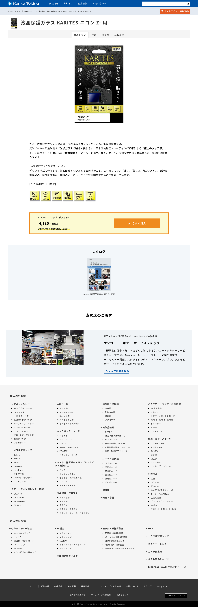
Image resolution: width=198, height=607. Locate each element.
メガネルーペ (111, 463)
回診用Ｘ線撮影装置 (114, 533)
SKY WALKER (111, 439)
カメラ (63, 470)
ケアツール (156, 462)
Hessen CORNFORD (69, 447)
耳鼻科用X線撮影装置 (115, 540)
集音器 (154, 455)
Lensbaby (18, 470)
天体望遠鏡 (108, 427)
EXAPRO (18, 493)
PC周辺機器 (156, 408)
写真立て (64, 505)
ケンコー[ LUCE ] (67, 439)
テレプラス (19, 474)
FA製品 (60, 528)
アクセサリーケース (68, 455)
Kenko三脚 (65, 416)
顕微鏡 (106, 489)
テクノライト (65, 533)
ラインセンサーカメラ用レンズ (74, 544)
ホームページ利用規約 (101, 594)
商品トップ (80, 34)
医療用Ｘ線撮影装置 (113, 528)
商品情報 (53, 3)
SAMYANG (18, 466)
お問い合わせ (99, 3)
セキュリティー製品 (21, 528)
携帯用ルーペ (111, 470)
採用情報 (85, 586)
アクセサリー (20, 442)
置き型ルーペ (111, 474)
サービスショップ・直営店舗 (108, 586)
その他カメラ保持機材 (70, 423)
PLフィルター (20, 412)
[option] (99, 84)
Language (163, 586)
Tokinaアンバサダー (176, 595)
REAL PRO (19, 497)
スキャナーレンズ (157, 543)
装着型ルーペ (111, 478)
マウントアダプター (23, 477)
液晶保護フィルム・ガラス (69, 11)
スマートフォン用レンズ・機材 (27, 488)
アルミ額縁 (65, 497)
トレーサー (156, 423)
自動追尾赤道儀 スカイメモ (117, 447)
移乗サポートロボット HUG (163, 509)
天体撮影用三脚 (67, 419)
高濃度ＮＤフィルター (24, 419)
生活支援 (156, 497)
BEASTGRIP (19, 501)
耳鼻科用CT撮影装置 (114, 544)
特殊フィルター (21, 438)
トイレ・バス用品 (160, 493)
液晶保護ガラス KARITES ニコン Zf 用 (64, 22)
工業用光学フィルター (68, 555)
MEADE (108, 432)
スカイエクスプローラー (116, 435)
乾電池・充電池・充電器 (162, 419)
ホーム (10, 11)
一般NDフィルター (22, 416)
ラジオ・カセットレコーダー (164, 416)
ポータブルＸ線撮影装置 (116, 537)
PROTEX (64, 451)
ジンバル (64, 481)
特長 (94, 34)
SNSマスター (20, 505)
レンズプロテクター (23, 408)
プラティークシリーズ (162, 501)
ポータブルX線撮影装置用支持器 (120, 548)
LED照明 (63, 540)
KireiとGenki (157, 447)
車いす (155, 486)
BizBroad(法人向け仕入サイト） (167, 566)
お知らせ (68, 3)
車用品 (154, 427)
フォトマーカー (158, 431)
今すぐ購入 (139, 223)
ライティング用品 (67, 474)
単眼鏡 (108, 416)
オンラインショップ (175, 11)
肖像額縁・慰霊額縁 (69, 509)
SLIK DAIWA (66, 412)
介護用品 (152, 473)
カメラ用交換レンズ (21, 450)
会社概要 (72, 586)
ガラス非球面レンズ (158, 536)
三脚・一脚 (63, 403)
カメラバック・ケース (68, 431)
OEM (150, 528)
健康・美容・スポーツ (159, 438)
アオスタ (64, 435)
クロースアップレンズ (24, 435)
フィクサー (19, 537)
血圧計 (154, 458)
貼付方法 (119, 34)
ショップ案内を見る (116, 371)
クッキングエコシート (161, 466)
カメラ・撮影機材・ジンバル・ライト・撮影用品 (74, 464)
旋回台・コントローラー (25, 540)
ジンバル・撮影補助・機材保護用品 (43, 11)
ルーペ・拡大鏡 (111, 458)
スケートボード (158, 443)
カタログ (148, 586)
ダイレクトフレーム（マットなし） (76, 512)
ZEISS (17, 462)
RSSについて (123, 594)
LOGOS (63, 443)
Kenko (17, 458)
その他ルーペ (111, 482)
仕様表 (105, 34)
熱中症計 (155, 451)
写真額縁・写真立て (67, 492)
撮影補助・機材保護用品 (71, 477)
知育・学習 (108, 497)
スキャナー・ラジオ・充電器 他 (164, 403)
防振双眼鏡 (110, 412)
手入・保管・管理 (68, 485)
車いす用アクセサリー (162, 489)
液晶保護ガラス (87, 11)
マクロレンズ (66, 537)
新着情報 (45, 586)
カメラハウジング (22, 533)
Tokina (17, 455)
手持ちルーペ (111, 467)
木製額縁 (64, 501)
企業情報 (82, 3)
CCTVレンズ (19, 544)
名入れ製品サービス (158, 559)
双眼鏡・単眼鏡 (111, 403)
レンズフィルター (20, 403)
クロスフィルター (22, 431)
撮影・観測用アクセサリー (117, 451)
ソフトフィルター (22, 427)
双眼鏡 (108, 408)
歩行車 (155, 482)
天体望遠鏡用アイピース (116, 443)
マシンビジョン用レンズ (25, 552)
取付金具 (18, 548)
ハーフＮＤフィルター (24, 423)
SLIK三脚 (64, 408)
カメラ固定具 (155, 551)
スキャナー (156, 412)
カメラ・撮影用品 (22, 11)
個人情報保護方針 (78, 594)
